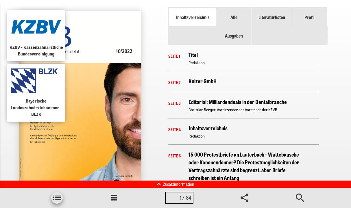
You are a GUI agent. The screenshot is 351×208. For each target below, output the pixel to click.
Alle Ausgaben (234, 26)
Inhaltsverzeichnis (193, 17)
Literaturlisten (271, 17)
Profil (309, 17)
